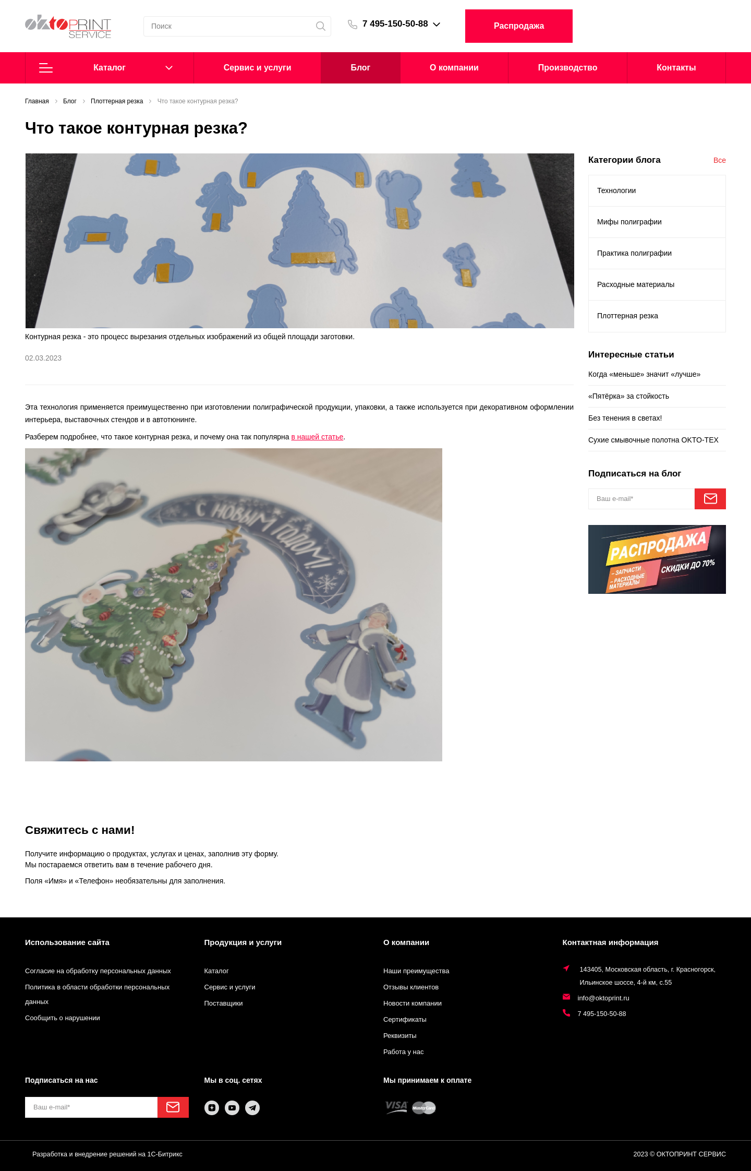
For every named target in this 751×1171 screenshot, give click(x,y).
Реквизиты (400, 1035)
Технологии (616, 190)
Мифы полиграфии (629, 222)
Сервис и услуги (230, 987)
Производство (568, 67)
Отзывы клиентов (411, 987)
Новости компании (412, 1003)
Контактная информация (611, 942)
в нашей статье (317, 437)
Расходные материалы (635, 284)
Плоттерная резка (627, 316)
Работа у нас (403, 1052)
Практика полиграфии (634, 253)
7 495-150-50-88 (395, 24)
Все (719, 160)
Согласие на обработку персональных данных (98, 971)
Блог (360, 67)
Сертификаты (405, 1019)
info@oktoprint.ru (603, 998)
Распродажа (519, 25)
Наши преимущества (416, 971)
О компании (454, 67)
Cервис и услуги (258, 67)
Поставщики (223, 1003)
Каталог (106, 68)
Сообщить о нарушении (62, 1018)
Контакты (676, 67)
